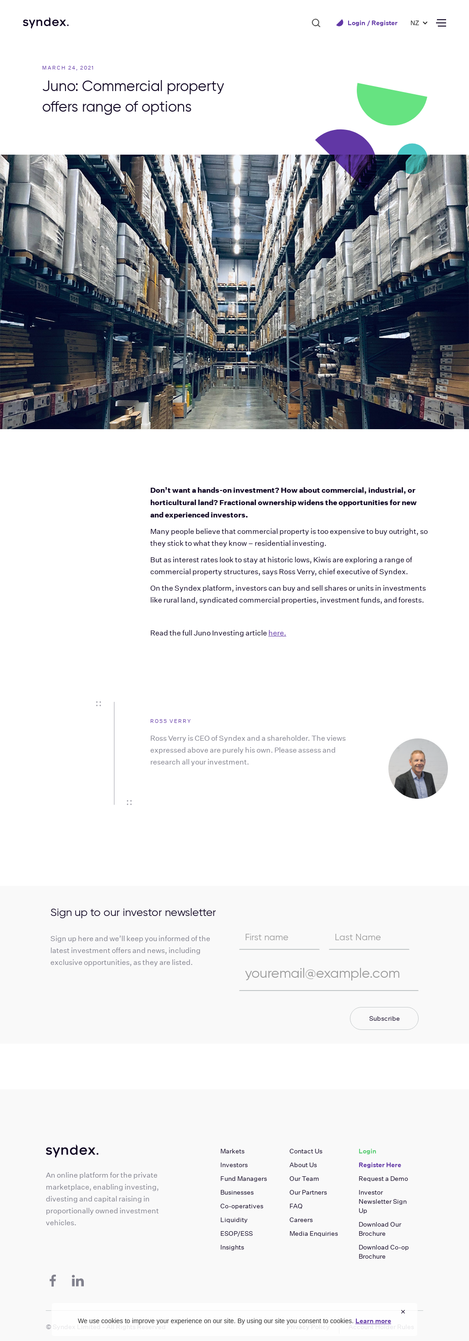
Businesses (237, 1192)
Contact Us (305, 1151)
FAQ (296, 1206)
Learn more (373, 1321)
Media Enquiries (313, 1233)
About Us (303, 1165)
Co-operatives (241, 1206)
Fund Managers (243, 1178)
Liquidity (234, 1220)
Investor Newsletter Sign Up (383, 1201)
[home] (46, 23)
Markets (232, 1151)
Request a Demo (383, 1178)
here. (277, 633)
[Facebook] (52, 1280)
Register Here (380, 1165)
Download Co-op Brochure (384, 1251)
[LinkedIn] (77, 1280)
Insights (232, 1247)
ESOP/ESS (236, 1233)
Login (367, 1151)
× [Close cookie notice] (403, 1311)
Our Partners (308, 1192)
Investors (234, 1165)
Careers (301, 1220)
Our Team (304, 1178)
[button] (415, 23)
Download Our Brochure (380, 1229)
